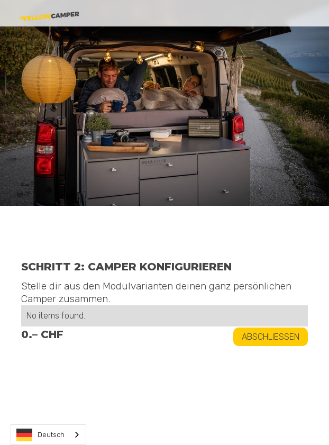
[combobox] (48, 434)
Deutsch (40, 435)
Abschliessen (270, 337)
